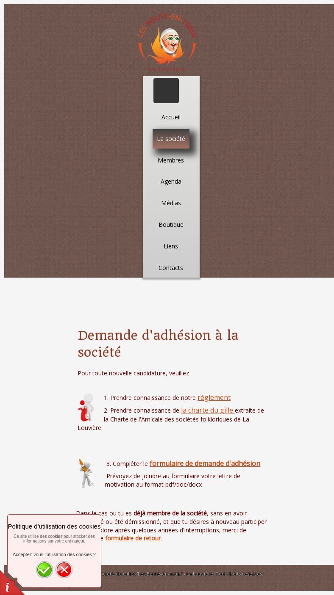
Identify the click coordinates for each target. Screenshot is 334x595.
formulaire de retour (133, 538)
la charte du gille (208, 410)
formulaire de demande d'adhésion (205, 463)
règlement (214, 397)
